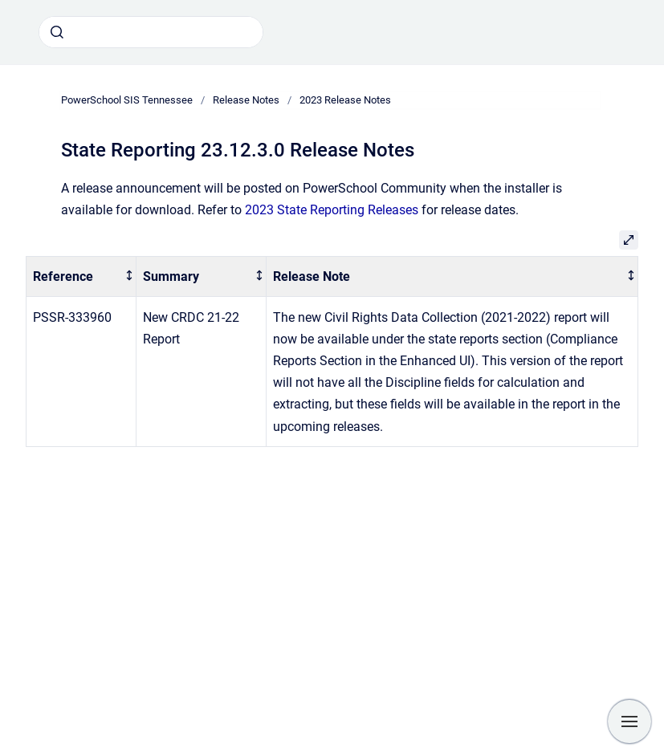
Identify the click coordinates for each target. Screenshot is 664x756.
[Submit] (57, 32)
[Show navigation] (629, 721)
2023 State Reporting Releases (331, 209)
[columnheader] (81, 276)
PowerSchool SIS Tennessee (127, 100)
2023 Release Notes (345, 100)
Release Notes (246, 100)
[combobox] (151, 32)
